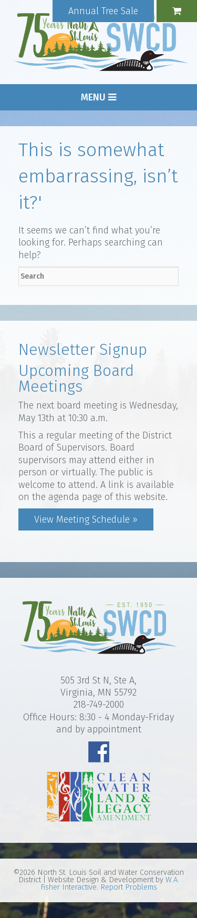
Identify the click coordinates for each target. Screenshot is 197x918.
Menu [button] (98, 97)
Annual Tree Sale (103, 11)
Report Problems (128, 887)
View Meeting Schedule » (86, 519)
